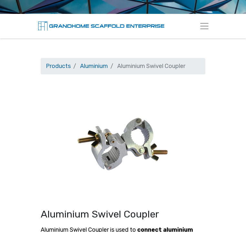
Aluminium (94, 66)
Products (58, 66)
